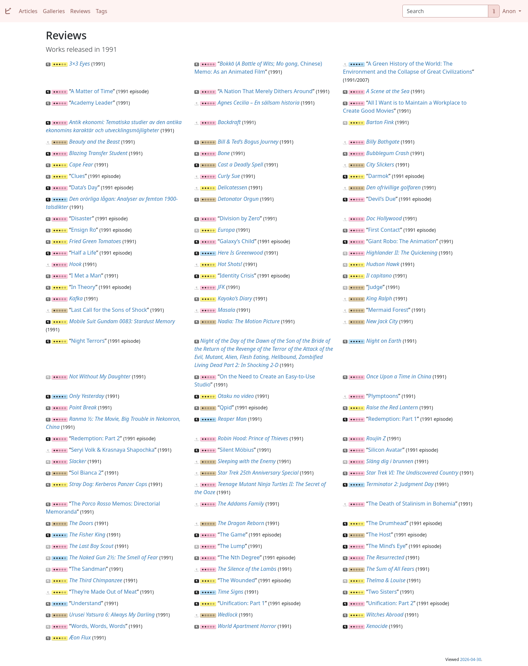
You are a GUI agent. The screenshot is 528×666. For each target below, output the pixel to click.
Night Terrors (88, 340)
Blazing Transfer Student (98, 153)
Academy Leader (92, 102)
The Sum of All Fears (390, 568)
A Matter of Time (92, 91)
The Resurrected (385, 557)
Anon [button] (509, 11)
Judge (375, 287)
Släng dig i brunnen (390, 461)
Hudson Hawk (382, 264)
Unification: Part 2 (390, 603)
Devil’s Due (381, 198)
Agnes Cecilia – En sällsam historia (258, 102)
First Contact (384, 229)
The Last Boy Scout (91, 546)
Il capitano (379, 275)
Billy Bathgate (383, 141)
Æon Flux (80, 637)
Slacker (77, 461)
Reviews (80, 11)
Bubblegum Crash (387, 153)
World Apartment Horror (247, 626)
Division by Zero (240, 218)
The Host (379, 534)
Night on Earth (383, 340)
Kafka (75, 298)
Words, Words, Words (98, 626)
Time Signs (230, 591)
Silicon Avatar (385, 449)
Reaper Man (232, 418)
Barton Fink (380, 122)
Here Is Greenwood (240, 252)
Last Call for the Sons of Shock (109, 309)
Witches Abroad (384, 614)
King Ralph (379, 298)
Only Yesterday (86, 396)
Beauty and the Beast (94, 141)
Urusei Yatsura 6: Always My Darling (112, 614)
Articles (28, 11)
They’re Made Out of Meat (104, 591)
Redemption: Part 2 (95, 438)
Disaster (81, 218)
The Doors (81, 523)
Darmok (378, 176)
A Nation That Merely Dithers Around (265, 91)
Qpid (226, 407)
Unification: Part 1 (242, 603)
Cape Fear (81, 164)
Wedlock (227, 614)
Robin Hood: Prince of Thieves (253, 438)
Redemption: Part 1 (392, 418)
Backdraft (229, 122)
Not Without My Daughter (99, 376)
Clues (78, 176)
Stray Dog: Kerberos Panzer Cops (108, 484)
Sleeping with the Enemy (246, 461)
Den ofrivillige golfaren (393, 187)
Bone (224, 153)
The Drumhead (387, 523)
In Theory (83, 287)
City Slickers (380, 164)
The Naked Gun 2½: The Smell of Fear (113, 557)
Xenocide (377, 626)
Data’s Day (84, 187)
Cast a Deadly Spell (240, 164)
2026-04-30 (470, 659)
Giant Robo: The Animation (402, 241)
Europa (226, 229)
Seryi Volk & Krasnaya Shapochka (113, 449)
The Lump (232, 546)
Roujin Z (376, 438)
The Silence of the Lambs (247, 568)
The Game (232, 534)
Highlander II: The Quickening (402, 252)
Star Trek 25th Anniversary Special (258, 472)
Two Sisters (382, 591)
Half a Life (83, 252)
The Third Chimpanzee (95, 580)
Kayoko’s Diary (235, 298)
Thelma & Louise (386, 580)
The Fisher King (87, 534)
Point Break (83, 407)
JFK (221, 287)
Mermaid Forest (388, 309)
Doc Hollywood (384, 218)
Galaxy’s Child (237, 241)
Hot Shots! (230, 264)
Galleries (54, 11)
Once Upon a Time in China (398, 376)
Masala (226, 309)
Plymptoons (383, 396)
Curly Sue (229, 176)
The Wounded (237, 580)
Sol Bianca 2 (86, 472)
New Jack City (382, 321)
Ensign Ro (83, 229)
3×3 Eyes (79, 63)
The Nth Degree (240, 557)
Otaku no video (236, 396)
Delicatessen (232, 187)
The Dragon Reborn (241, 523)
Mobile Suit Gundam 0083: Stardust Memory (122, 321)
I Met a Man (86, 275)
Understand (86, 603)
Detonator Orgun (238, 198)
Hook (75, 264)
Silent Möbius (237, 449)
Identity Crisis (237, 275)
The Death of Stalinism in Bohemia (411, 503)
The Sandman (88, 568)
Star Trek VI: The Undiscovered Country (412, 472)
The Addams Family (241, 503)
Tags (101, 11)
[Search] (445, 11)
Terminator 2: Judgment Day (400, 484)
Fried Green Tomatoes (95, 241)
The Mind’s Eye (386, 546)
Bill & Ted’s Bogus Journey (248, 141)
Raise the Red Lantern (392, 407)
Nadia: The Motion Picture (248, 321)
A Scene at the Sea (387, 91)
